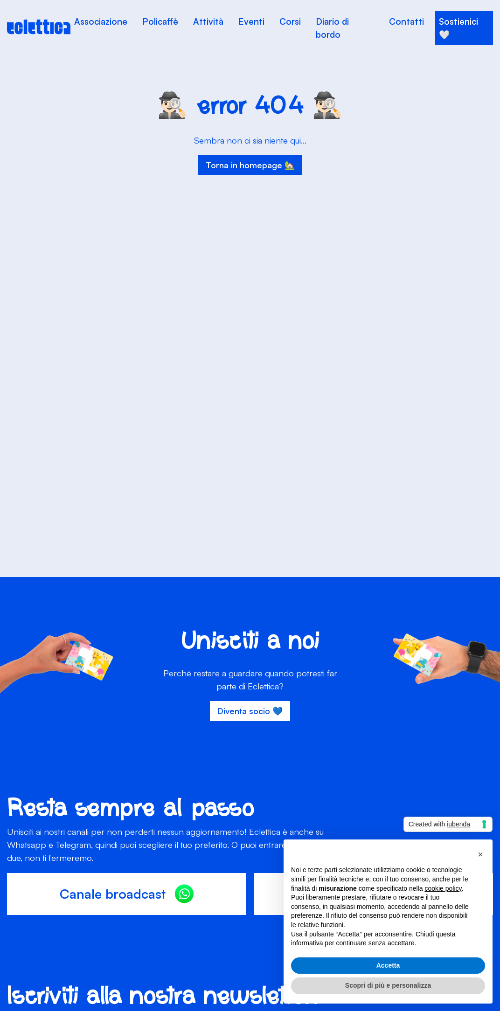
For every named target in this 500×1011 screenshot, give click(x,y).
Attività (208, 21)
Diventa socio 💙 (250, 711)
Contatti (406, 21)
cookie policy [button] (442, 888)
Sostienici (458, 21)
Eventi (251, 21)
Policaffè (160, 21)
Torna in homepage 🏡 (250, 165)
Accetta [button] (388, 965)
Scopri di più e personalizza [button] (388, 985)
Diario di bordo (332, 28)
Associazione (100, 21)
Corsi (290, 21)
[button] (480, 854)
